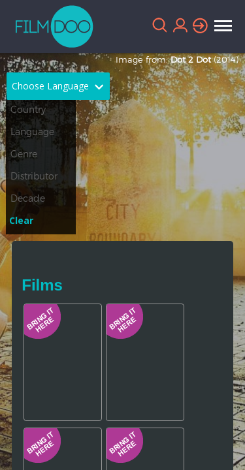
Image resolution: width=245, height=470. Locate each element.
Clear (21, 220)
